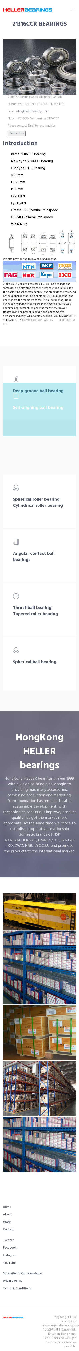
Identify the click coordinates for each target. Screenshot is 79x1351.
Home (7, 1207)
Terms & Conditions (17, 1288)
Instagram (10, 1255)
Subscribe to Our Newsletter (23, 1273)
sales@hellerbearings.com (31, 111)
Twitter (8, 1240)
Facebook (9, 1247)
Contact (9, 1229)
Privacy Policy (12, 1281)
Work (7, 1222)
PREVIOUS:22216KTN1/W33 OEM (37, 320)
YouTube (9, 1263)
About (7, 1214)
